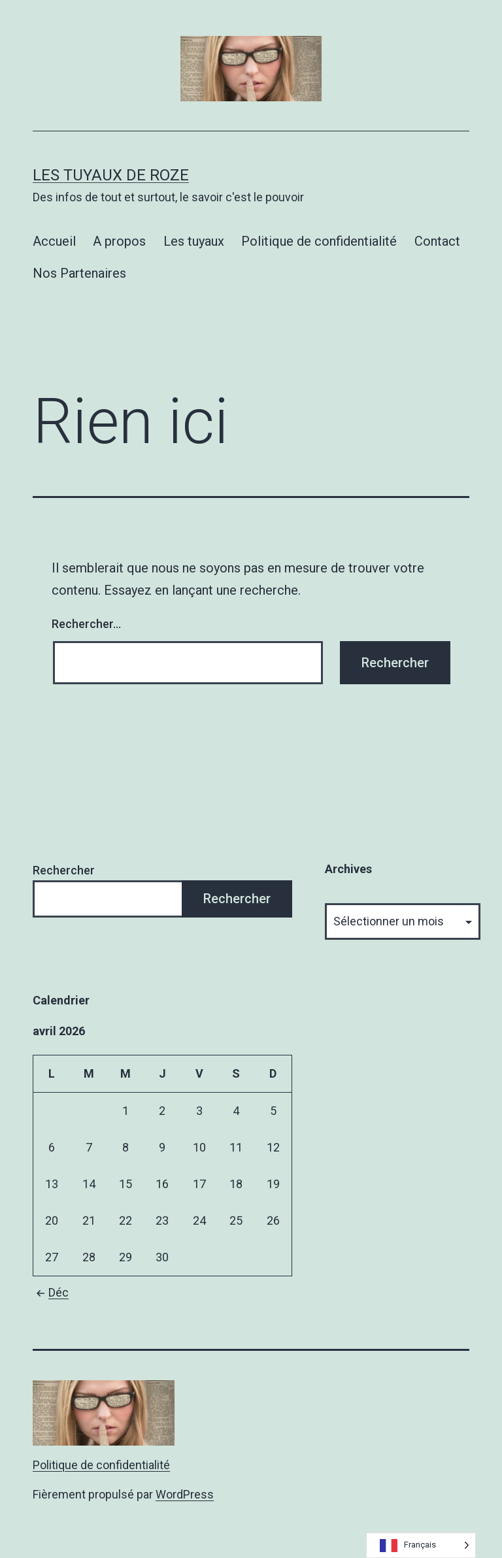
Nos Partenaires (79, 273)
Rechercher (64, 870)
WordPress (185, 1494)
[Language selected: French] (421, 1545)
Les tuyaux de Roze (111, 175)
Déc (51, 1292)
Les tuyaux (193, 241)
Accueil (54, 241)
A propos (119, 241)
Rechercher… (86, 624)
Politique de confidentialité (319, 241)
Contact (437, 241)
